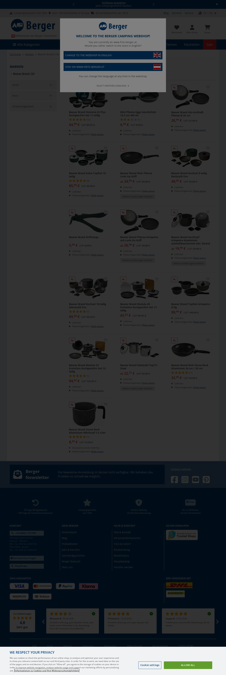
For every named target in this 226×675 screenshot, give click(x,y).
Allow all (188, 665)
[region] (113, 661)
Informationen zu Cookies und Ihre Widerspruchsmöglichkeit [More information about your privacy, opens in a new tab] (47, 670)
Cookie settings (149, 665)
